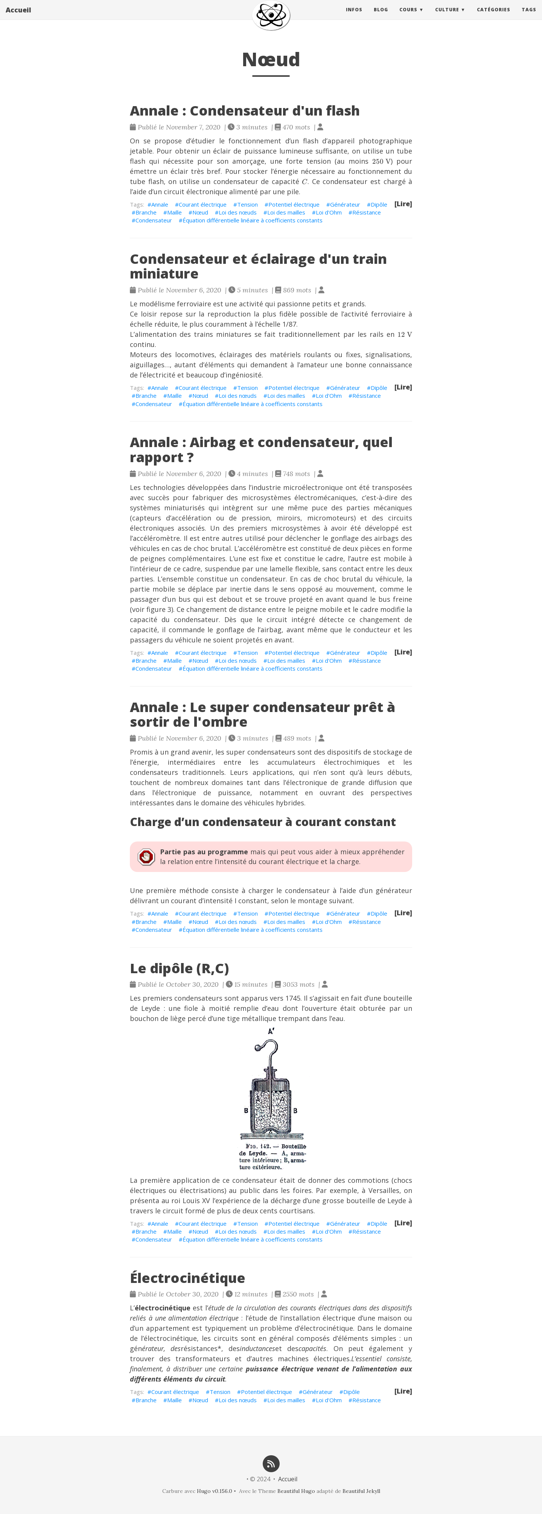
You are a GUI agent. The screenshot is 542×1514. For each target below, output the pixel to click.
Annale (159, 204)
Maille (174, 212)
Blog (381, 17)
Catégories (493, 17)
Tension (247, 204)
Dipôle (379, 204)
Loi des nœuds (238, 212)
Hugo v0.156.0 (214, 1491)
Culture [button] (447, 17)
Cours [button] (408, 17)
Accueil (18, 16)
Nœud (200, 212)
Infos (354, 17)
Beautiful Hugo (296, 1491)
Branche (146, 212)
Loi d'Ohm (329, 212)
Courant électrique (203, 204)
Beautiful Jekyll (361, 1491)
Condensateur (154, 220)
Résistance (366, 212)
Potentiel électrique (294, 204)
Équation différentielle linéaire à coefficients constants (253, 220)
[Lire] (403, 203)
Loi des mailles (286, 212)
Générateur (345, 204)
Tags (529, 17)
